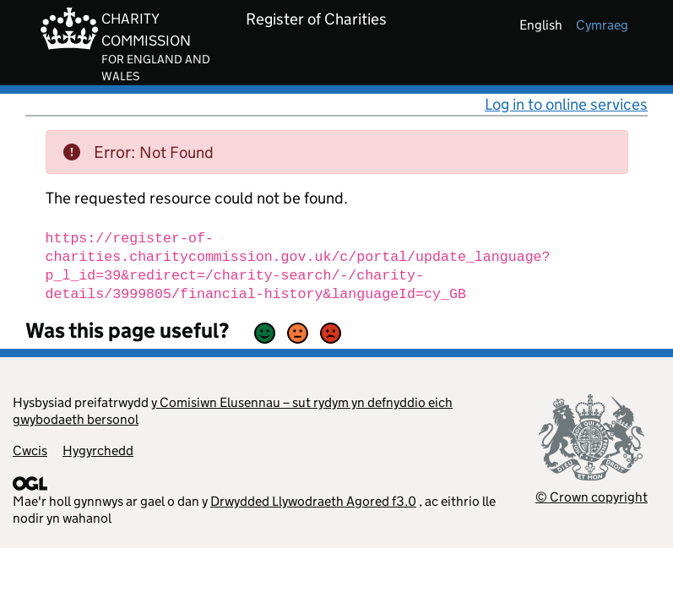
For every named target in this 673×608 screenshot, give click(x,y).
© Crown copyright (591, 497)
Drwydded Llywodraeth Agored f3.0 (313, 501)
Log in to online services (566, 104)
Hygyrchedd (97, 450)
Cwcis (30, 450)
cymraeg (602, 25)
